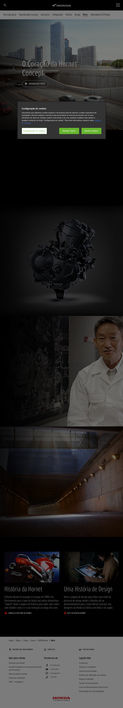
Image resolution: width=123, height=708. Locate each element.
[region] (61, 120)
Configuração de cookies (34, 131)
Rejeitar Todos (69, 131)
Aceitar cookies (91, 131)
